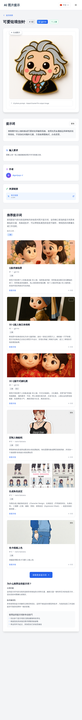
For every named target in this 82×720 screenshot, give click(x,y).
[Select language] (64, 5)
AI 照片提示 (12, 5)
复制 (72, 123)
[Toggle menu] (76, 5)
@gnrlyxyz (18, 175)
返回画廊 (8, 15)
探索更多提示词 (41, 575)
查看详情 (12, 290)
